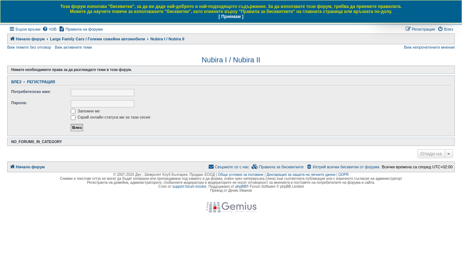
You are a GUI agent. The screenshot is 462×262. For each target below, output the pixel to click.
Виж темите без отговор (29, 47)
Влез (16, 82)
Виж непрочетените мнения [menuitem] (429, 47)
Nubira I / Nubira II (231, 60)
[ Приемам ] (231, 16)
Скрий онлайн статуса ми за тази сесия (110, 117)
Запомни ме (85, 111)
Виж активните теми (73, 47)
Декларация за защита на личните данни (300, 175)
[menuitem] (49, 29)
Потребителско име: (31, 91)
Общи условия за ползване (241, 175)
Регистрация (41, 82)
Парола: (19, 103)
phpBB (240, 186)
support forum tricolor (189, 186)
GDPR (343, 175)
